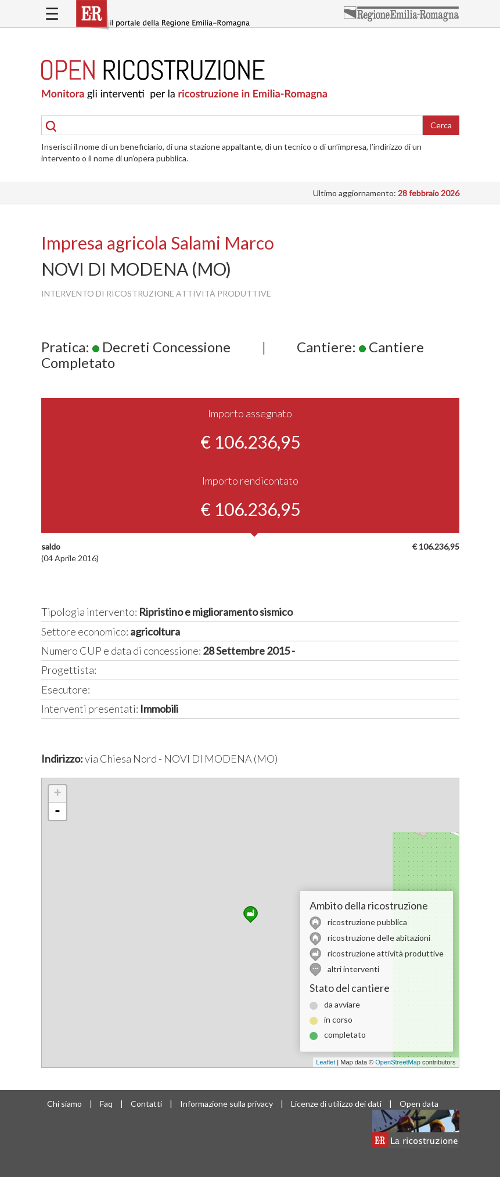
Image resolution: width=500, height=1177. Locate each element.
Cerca (441, 125)
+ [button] (57, 794)
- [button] (57, 811)
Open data (419, 1104)
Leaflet (325, 1062)
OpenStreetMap (397, 1062)
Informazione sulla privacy (226, 1104)
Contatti (146, 1104)
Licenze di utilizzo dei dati (336, 1104)
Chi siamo (64, 1104)
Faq (106, 1104)
